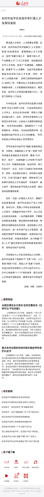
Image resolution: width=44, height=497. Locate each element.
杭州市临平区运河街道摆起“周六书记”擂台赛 (20, 441)
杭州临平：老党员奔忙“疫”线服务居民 (17, 407)
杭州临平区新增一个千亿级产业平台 (17, 427)
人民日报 (6, 463)
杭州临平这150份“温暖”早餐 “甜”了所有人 (19, 436)
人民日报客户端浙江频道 (33, 36)
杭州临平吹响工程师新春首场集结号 (17, 422)
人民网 (2, 10)
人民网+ (16, 463)
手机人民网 (26, 463)
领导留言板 (35, 463)
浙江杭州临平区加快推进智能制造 (16, 417)
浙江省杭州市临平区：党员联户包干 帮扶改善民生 (23, 432)
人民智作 (26, 477)
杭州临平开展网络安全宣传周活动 (16, 397)
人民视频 (6, 477)
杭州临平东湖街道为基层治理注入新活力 (19, 402)
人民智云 (16, 477)
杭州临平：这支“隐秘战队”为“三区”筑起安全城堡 (22, 412)
